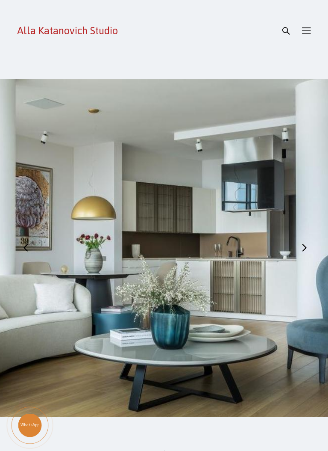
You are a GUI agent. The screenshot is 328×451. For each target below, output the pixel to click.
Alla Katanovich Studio (67, 31)
